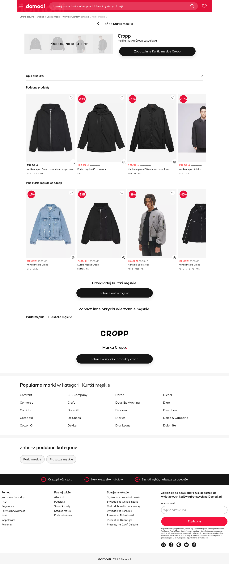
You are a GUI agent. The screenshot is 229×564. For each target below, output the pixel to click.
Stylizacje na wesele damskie (123, 497)
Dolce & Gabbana (175, 418)
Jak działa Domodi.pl (13, 497)
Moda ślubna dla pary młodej (123, 506)
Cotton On (27, 425)
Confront (26, 395)
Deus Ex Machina (127, 402)
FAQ (4, 501)
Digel (167, 402)
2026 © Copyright (121, 559)
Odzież (40, 16)
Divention (170, 410)
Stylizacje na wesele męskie (122, 501)
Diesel (167, 395)
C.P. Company (77, 395)
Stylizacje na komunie (119, 510)
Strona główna (27, 16)
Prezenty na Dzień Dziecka (122, 524)
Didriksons (122, 425)
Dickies (120, 418)
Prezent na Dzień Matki (120, 515)
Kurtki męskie (98, 16)
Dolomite (169, 425)
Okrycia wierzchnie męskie (76, 16)
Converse (26, 402)
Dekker (73, 425)
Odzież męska (54, 16)
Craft (71, 402)
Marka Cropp (114, 347)
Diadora (121, 410)
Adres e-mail (168, 503)
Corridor (26, 410)
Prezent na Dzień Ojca (120, 519)
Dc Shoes (74, 418)
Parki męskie (35, 317)
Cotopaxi (26, 418)
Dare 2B (73, 410)
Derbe (119, 395)
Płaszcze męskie (60, 317)
